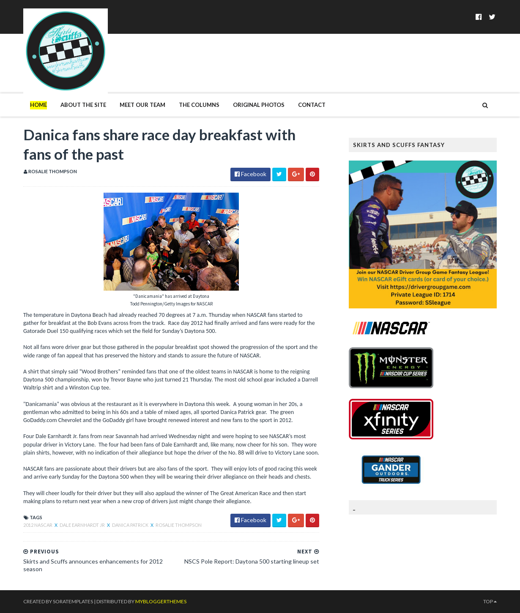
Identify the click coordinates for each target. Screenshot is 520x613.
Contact (312, 104)
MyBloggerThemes (160, 601)
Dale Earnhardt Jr (83, 525)
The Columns (199, 104)
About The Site (83, 104)
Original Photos (259, 104)
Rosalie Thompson (179, 525)
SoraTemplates (73, 601)
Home (38, 104)
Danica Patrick (130, 525)
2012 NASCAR (38, 525)
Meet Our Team (142, 104)
